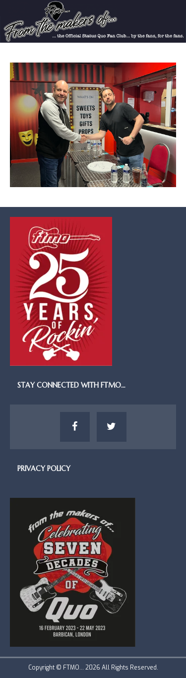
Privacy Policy (43, 468)
